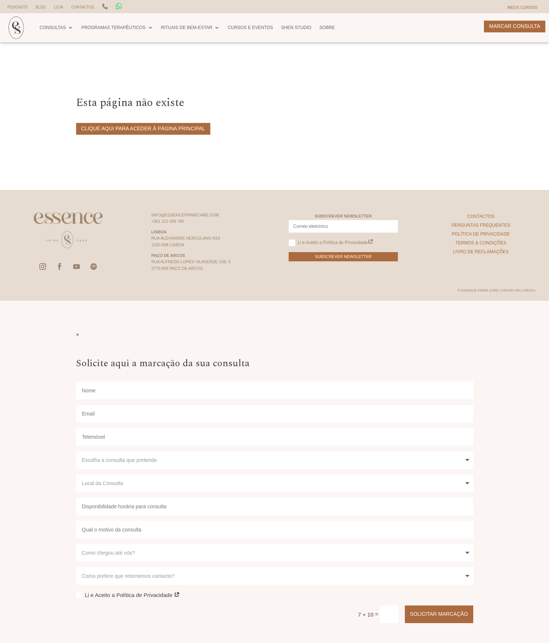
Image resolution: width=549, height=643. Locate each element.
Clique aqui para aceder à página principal (143, 128)
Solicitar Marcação (439, 614)
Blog (41, 7)
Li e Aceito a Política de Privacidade (331, 243)
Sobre (327, 27)
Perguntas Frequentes (481, 225)
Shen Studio (296, 27)
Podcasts (17, 7)
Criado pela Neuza (518, 290)
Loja (58, 7)
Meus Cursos (522, 7)
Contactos (82, 7)
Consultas (53, 27)
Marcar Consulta (514, 26)
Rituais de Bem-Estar (187, 27)
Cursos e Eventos (250, 27)
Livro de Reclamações (481, 251)
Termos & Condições (480, 242)
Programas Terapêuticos (113, 27)
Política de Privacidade (481, 234)
